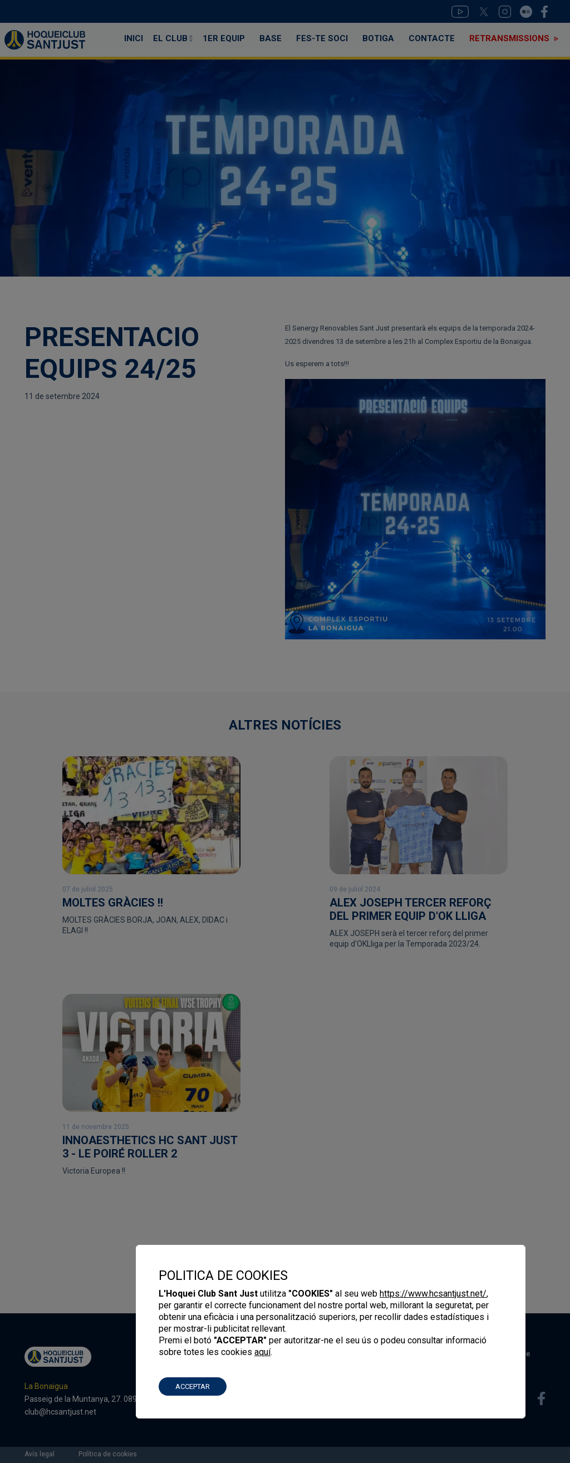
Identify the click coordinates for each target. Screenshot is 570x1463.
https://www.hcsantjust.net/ (433, 1293)
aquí (262, 1352)
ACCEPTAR (192, 1386)
